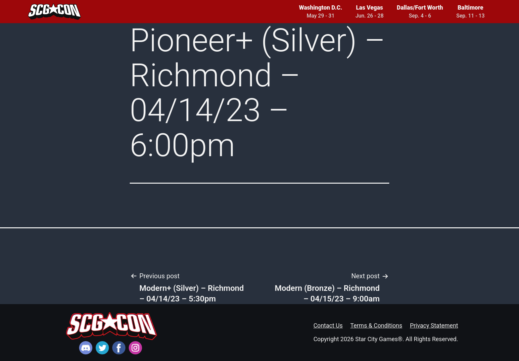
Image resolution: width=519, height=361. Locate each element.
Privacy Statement (434, 325)
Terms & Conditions (376, 325)
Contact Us (328, 325)
